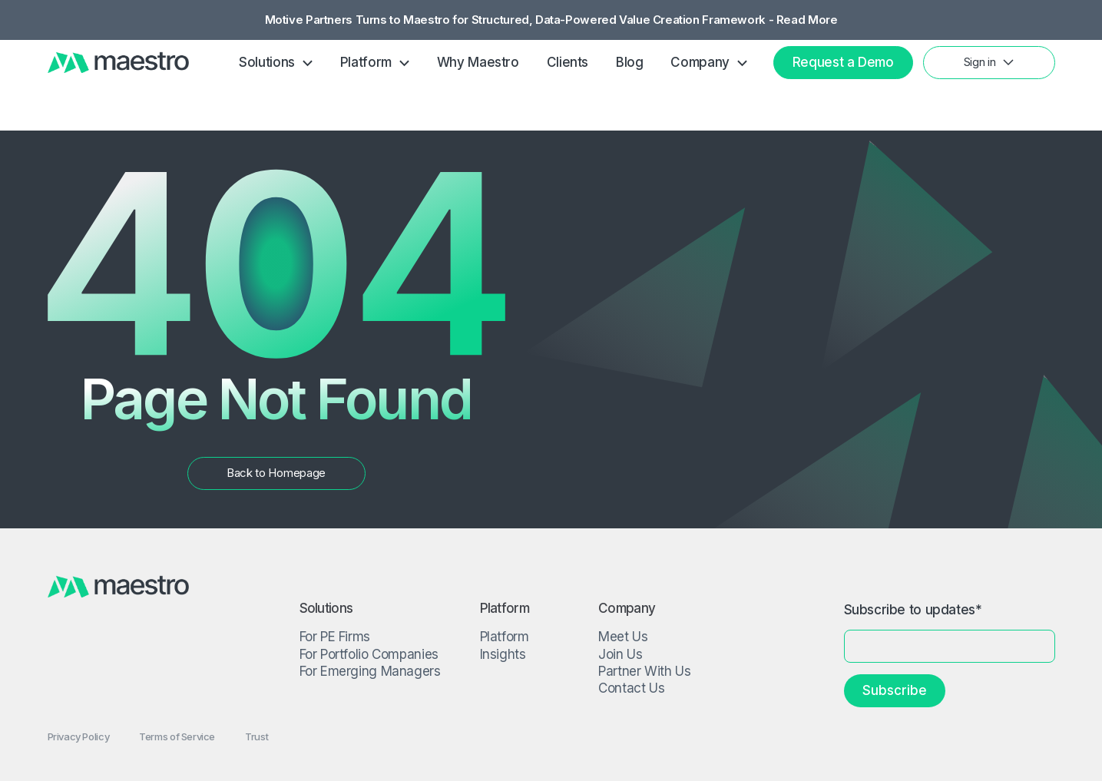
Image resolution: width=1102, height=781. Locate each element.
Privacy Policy (79, 736)
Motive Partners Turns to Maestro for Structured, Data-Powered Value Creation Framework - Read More (551, 20)
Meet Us (622, 636)
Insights (503, 654)
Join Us (620, 654)
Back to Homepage (276, 472)
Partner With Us (644, 671)
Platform (504, 636)
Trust (256, 736)
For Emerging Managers (370, 671)
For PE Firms (334, 636)
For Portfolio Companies (368, 654)
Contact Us (631, 688)
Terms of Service (177, 736)
